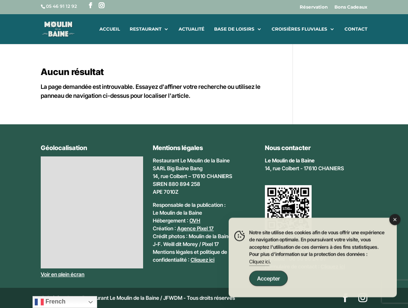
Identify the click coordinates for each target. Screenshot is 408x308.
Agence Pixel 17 (195, 228)
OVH (194, 220)
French (50, 302)
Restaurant (145, 29)
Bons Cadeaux (350, 7)
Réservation (314, 7)
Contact (355, 29)
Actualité (191, 29)
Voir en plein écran (62, 274)
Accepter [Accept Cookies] (268, 279)
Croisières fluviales (299, 29)
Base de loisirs (234, 29)
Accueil (109, 29)
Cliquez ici (202, 259)
